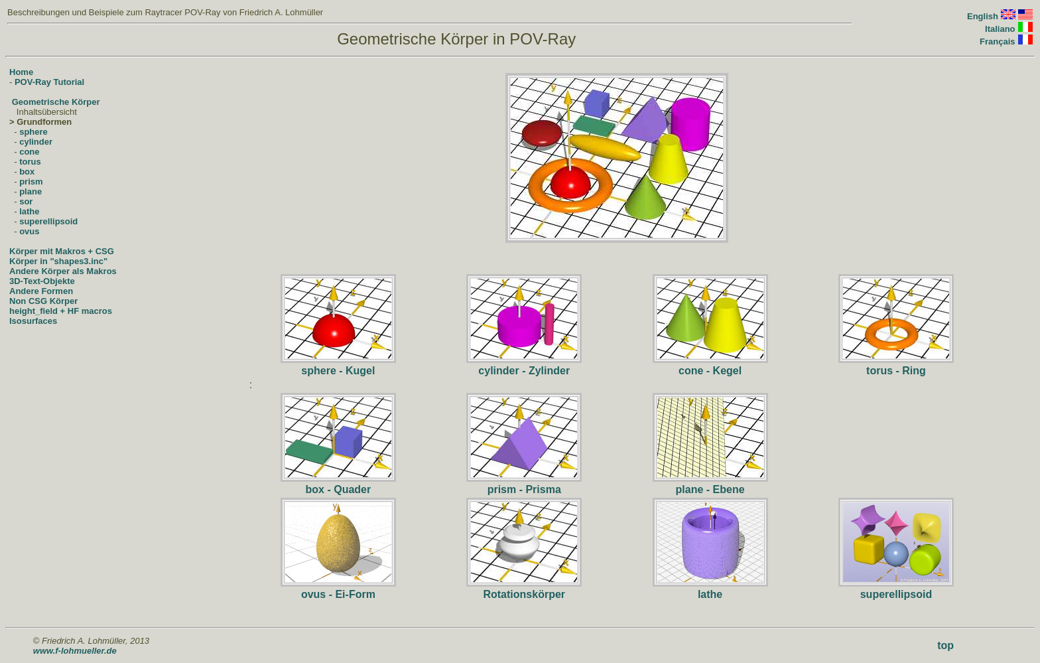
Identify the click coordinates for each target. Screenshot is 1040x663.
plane (30, 191)
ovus (29, 231)
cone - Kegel (710, 370)
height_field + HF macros (60, 311)
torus (30, 162)
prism (30, 181)
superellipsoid (48, 221)
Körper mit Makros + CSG (61, 251)
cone (29, 152)
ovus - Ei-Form (338, 594)
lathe (29, 211)
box (26, 172)
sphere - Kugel (338, 370)
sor (25, 201)
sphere (33, 132)
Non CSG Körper (43, 301)
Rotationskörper (524, 594)
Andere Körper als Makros (63, 271)
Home (21, 72)
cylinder (35, 142)
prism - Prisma (524, 489)
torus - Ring (896, 370)
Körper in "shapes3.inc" (58, 261)
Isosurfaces (33, 321)
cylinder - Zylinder (524, 370)
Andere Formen (41, 291)
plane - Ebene (710, 489)
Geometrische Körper (56, 102)
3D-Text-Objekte (42, 281)
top (945, 645)
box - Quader (338, 489)
